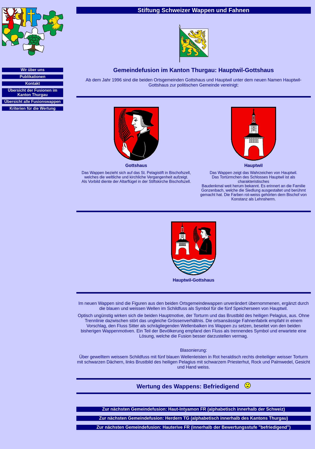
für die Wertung (41, 108)
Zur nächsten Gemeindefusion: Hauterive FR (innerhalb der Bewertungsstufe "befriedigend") (193, 427)
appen (55, 101)
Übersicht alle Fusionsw (26, 101)
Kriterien (18, 108)
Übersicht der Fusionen (30, 90)
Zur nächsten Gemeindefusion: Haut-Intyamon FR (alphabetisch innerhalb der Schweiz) (193, 409)
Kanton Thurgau (32, 95)
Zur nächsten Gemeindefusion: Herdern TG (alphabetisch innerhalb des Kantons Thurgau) (193, 418)
